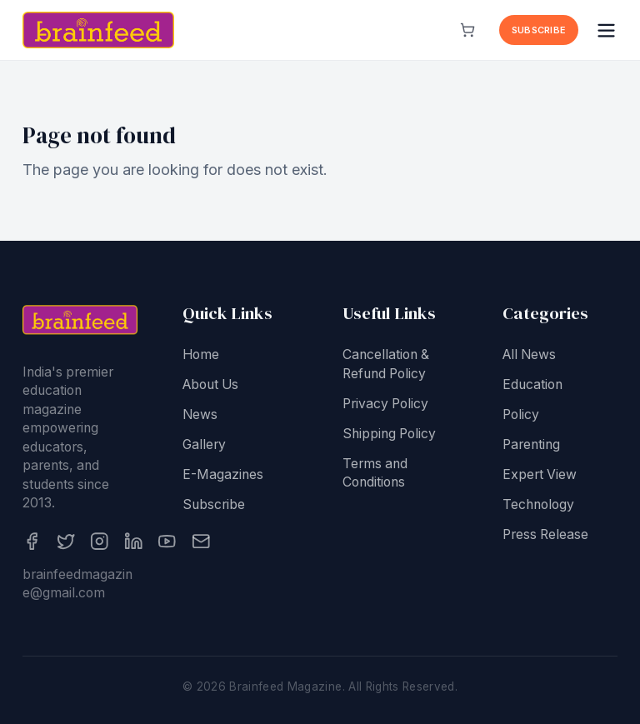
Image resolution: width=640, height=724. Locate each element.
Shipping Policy (389, 438)
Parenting (531, 449)
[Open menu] (606, 30)
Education (532, 389)
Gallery (204, 449)
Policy (520, 419)
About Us (210, 389)
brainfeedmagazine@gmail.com (77, 588)
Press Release (545, 539)
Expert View (539, 479)
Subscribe (539, 30)
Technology (538, 509)
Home (200, 359)
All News (529, 359)
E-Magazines (222, 479)
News (200, 419)
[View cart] (467, 30)
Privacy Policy (385, 408)
